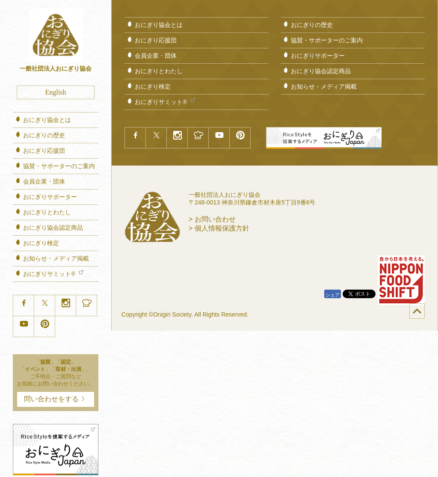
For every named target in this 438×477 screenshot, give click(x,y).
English (55, 92)
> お (212, 219)
